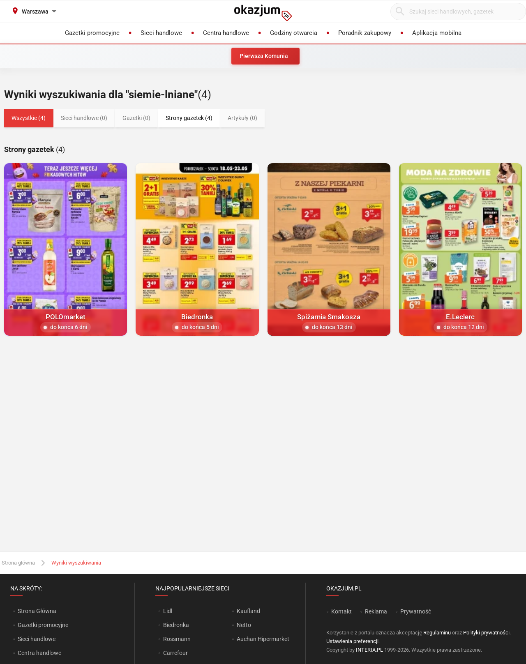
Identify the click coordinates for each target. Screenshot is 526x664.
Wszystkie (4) (29, 118)
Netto (244, 625)
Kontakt (341, 611)
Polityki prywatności (486, 632)
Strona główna (18, 563)
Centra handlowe (39, 653)
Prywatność (415, 611)
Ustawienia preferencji (352, 641)
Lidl (167, 611)
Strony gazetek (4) (189, 118)
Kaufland (248, 611)
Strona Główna (37, 611)
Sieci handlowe (36, 639)
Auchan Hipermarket (263, 639)
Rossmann (177, 639)
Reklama (376, 611)
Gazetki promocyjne (43, 625)
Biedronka (176, 625)
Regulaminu (437, 632)
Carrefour (175, 653)
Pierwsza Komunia (264, 56)
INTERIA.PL (369, 650)
